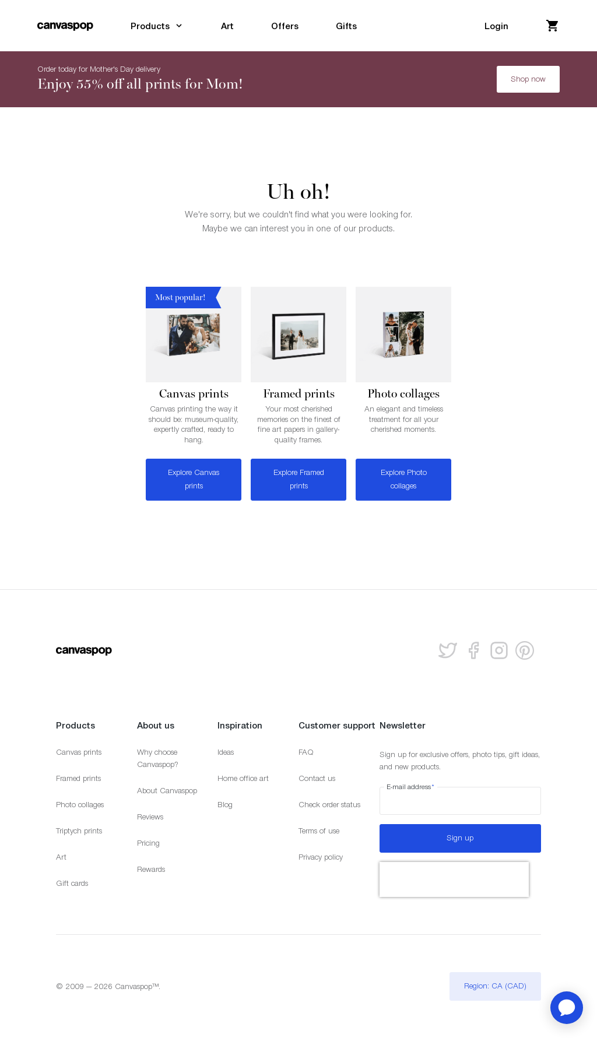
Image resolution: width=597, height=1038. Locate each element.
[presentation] (454, 879)
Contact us (316, 778)
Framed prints (78, 778)
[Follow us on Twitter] (447, 650)
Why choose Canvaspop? (157, 758)
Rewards (151, 869)
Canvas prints (78, 752)
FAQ (306, 752)
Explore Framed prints (298, 479)
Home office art (243, 778)
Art (61, 857)
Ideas (225, 752)
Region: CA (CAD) (495, 985)
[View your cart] (552, 25)
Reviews (150, 816)
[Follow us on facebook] (473, 650)
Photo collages (80, 804)
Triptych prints (79, 830)
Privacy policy (320, 857)
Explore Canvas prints (193, 479)
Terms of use (318, 830)
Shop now (528, 79)
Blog (225, 804)
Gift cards (72, 883)
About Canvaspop (167, 790)
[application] (566, 1007)
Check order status (329, 804)
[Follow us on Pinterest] (524, 650)
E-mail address (411, 786)
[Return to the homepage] (65, 25)
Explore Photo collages (404, 479)
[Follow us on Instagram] (499, 650)
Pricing (148, 843)
